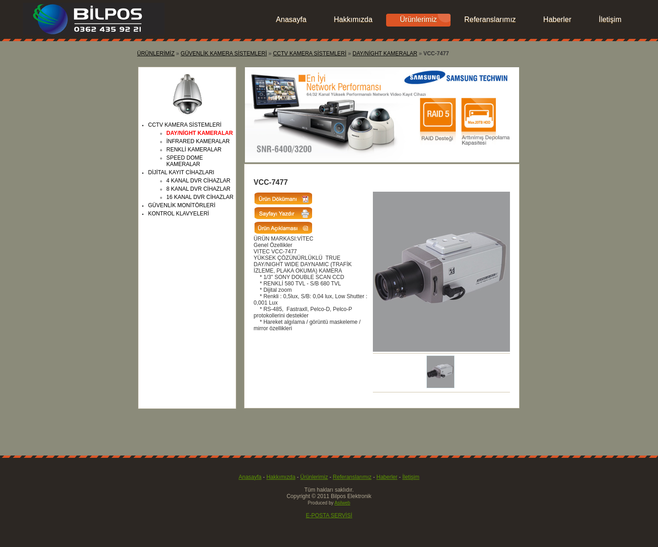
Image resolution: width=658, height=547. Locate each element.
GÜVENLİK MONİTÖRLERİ (181, 205)
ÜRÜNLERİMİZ (156, 53)
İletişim (610, 19)
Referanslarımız (490, 19)
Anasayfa (291, 19)
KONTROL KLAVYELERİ (178, 213)
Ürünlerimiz (418, 19)
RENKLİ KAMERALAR (194, 149)
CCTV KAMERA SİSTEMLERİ (309, 53)
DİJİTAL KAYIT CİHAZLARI (181, 172)
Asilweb (342, 502)
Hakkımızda (353, 19)
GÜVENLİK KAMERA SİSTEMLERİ (223, 53)
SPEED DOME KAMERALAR (184, 161)
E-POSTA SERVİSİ (329, 515)
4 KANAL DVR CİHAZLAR (198, 180)
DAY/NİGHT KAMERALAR (384, 53)
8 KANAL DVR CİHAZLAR (198, 189)
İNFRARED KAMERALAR (198, 141)
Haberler (557, 19)
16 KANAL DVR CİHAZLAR (199, 197)
